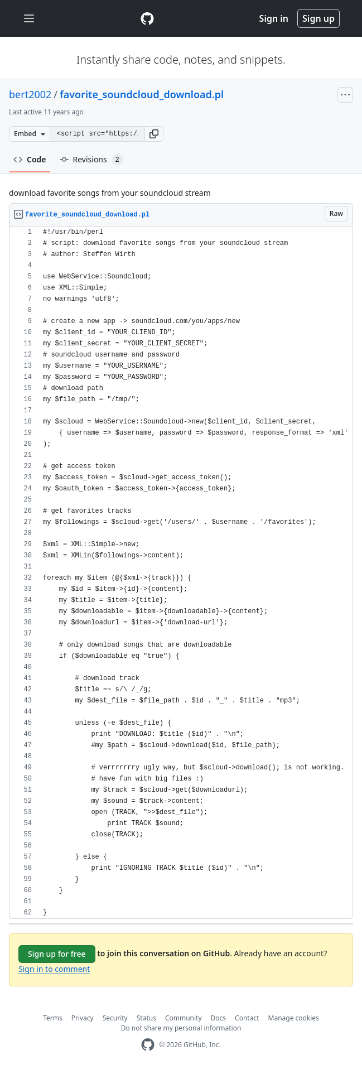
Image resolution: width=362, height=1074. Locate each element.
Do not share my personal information (181, 1028)
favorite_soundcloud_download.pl (142, 94)
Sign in (273, 18)
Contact (247, 1018)
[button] (153, 134)
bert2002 (30, 94)
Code (29, 159)
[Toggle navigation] (29, 19)
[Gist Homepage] (147, 18)
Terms (52, 1018)
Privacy (82, 1018)
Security (115, 1018)
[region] (181, 573)
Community (183, 1018)
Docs (218, 1018)
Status (146, 1018)
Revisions (91, 159)
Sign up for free (57, 953)
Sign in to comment (54, 969)
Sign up (318, 18)
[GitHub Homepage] (148, 1045)
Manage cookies (293, 1018)
